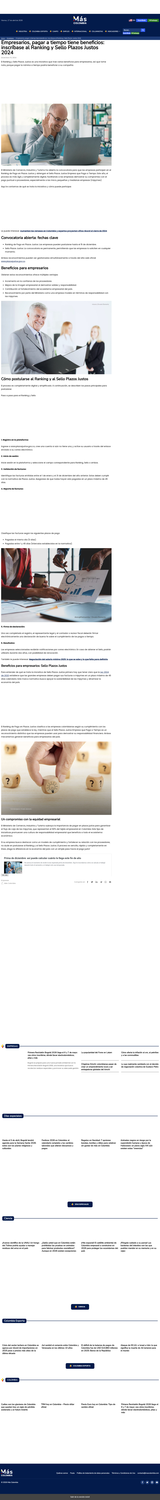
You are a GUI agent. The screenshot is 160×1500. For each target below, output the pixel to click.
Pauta (72, 1473)
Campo (55, 31)
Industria (23, 31)
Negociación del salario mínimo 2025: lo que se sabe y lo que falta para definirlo (68, 659)
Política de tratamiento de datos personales (93, 1473)
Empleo (66, 31)
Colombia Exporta (40, 31)
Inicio (3, 38)
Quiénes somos (62, 1473)
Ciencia (81, 1307)
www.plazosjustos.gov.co (13, 261)
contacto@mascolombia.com (148, 1473)
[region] (80, 6)
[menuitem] (132, 20)
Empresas (10, 38)
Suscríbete (142, 20)
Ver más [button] (5, 875)
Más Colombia (8, 883)
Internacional (80, 31)
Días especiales (82, 1204)
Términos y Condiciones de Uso (123, 1473)
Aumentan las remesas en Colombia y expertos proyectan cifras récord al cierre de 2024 (63, 231)
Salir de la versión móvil (80, 1497)
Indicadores (114, 31)
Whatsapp (153, 20)
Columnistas (97, 31)
